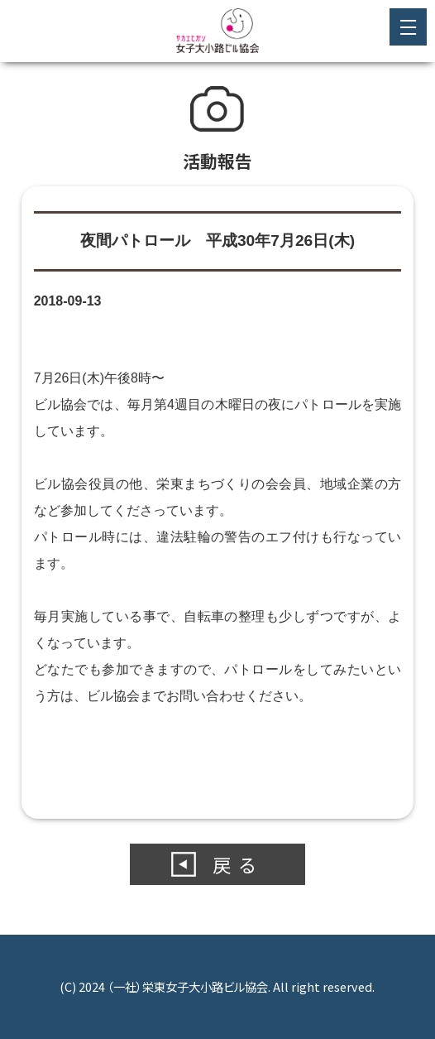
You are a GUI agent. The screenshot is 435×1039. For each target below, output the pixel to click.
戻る (238, 864)
